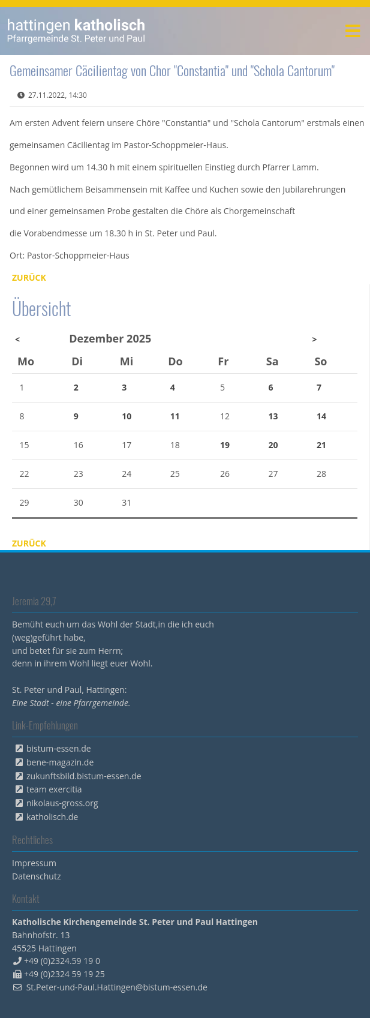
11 (175, 416)
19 (225, 445)
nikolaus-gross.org (62, 803)
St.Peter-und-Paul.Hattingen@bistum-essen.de (116, 987)
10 (126, 416)
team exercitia (54, 789)
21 (321, 445)
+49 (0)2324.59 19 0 (62, 960)
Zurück (29, 277)
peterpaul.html (76, 31)
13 (273, 416)
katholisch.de (52, 816)
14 (321, 416)
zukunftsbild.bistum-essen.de (84, 776)
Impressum (34, 863)
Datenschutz (36, 876)
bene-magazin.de (60, 762)
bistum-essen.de (58, 748)
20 (273, 445)
